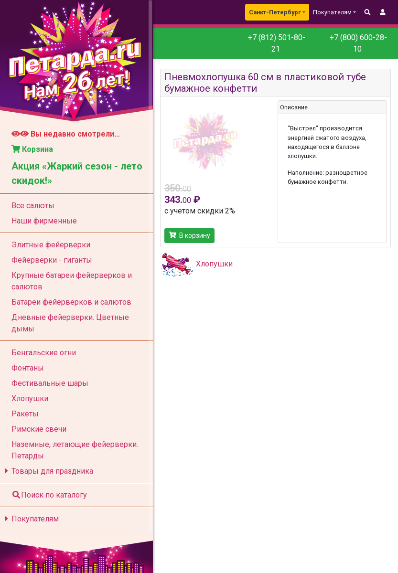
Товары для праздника (47, 471)
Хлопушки (214, 263)
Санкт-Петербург (275, 12)
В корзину (189, 235)
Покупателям (30, 518)
